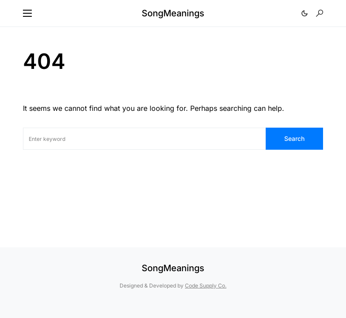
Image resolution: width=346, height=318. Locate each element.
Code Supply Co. (205, 285)
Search (294, 138)
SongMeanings (173, 13)
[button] (27, 13)
